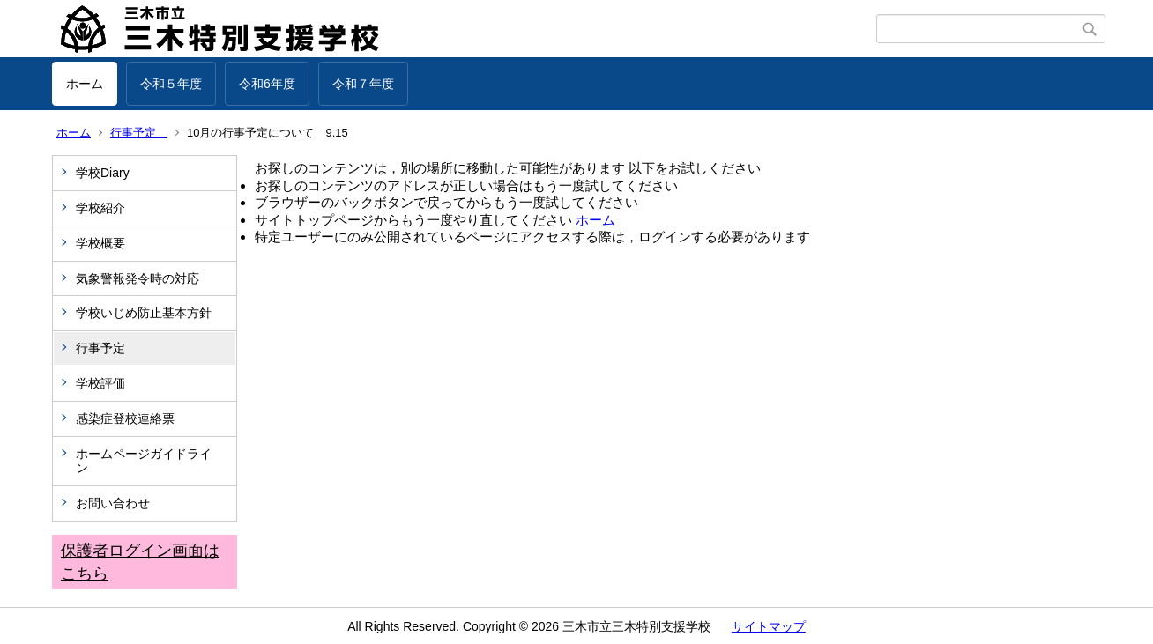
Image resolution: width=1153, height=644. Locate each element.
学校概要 (100, 243)
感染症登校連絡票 (125, 418)
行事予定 (138, 132)
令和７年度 (363, 84)
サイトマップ (769, 626)
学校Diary (103, 173)
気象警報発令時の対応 (137, 278)
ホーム (84, 84)
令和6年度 (267, 84)
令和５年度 (171, 84)
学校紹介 (100, 208)
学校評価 (100, 383)
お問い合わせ (113, 503)
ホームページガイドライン (144, 461)
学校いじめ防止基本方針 (144, 313)
